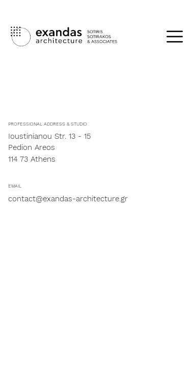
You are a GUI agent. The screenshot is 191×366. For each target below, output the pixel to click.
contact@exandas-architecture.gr (68, 198)
